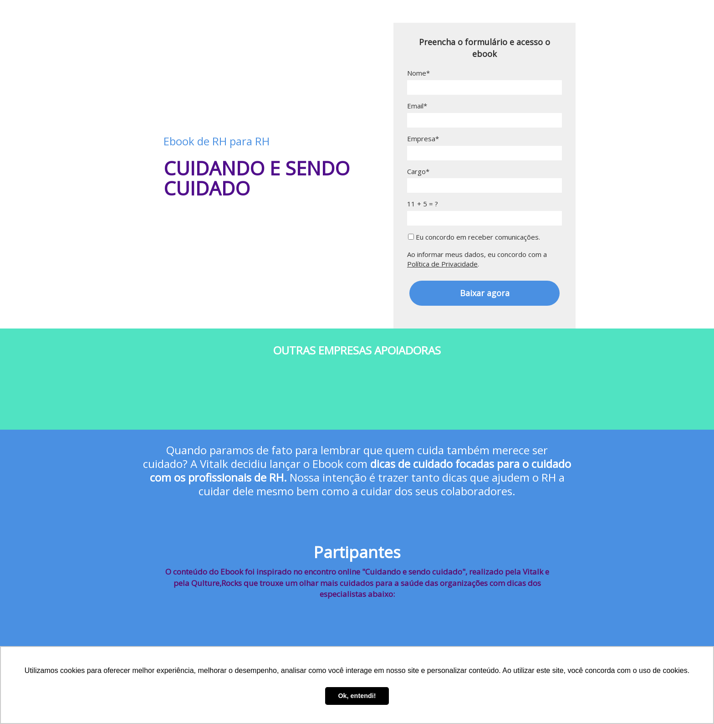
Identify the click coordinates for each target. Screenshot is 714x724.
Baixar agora (485, 293)
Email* (417, 106)
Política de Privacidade (442, 263)
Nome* (418, 73)
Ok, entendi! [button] (357, 695)
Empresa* (423, 138)
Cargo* (418, 171)
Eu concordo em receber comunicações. (474, 237)
